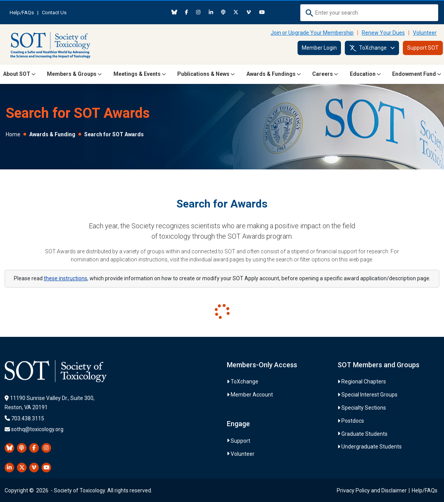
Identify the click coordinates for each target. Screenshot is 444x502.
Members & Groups (74, 74)
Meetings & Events (139, 74)
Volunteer (425, 33)
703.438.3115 (27, 418)
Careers (325, 74)
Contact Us (54, 12)
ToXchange (372, 48)
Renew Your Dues (383, 33)
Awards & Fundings (273, 74)
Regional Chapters (363, 381)
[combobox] (369, 12)
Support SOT (423, 48)
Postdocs (352, 421)
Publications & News (206, 74)
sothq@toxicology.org (37, 429)
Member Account (252, 395)
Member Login (319, 48)
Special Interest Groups (369, 395)
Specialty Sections (363, 408)
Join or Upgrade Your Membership (312, 33)
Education (365, 74)
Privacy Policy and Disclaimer (372, 490)
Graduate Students (364, 434)
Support (240, 441)
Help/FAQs (22, 12)
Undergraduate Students (371, 446)
